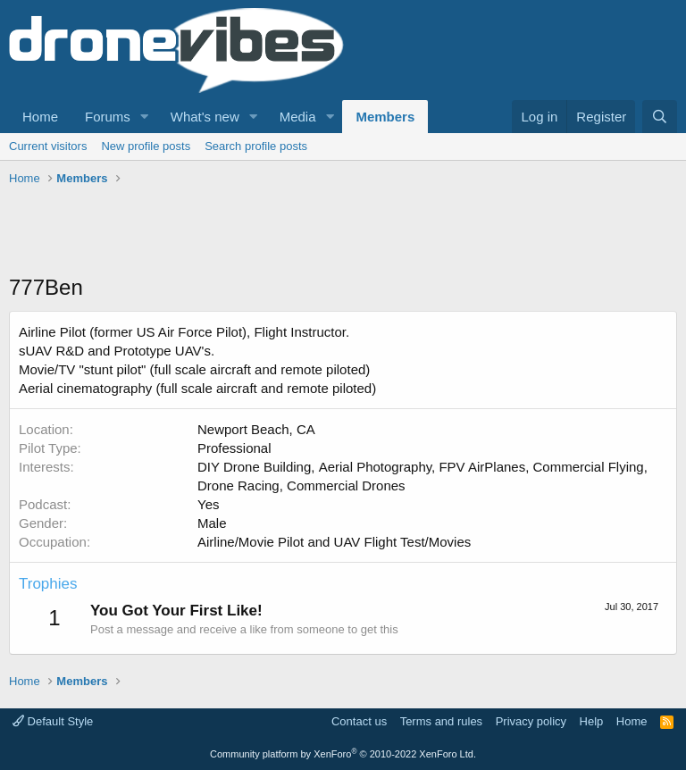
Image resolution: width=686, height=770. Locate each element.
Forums (107, 116)
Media (298, 116)
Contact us (359, 721)
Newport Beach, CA (256, 429)
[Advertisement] (334, 232)
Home (40, 116)
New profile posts (145, 146)
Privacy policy (531, 721)
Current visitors (48, 146)
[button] (144, 116)
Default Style (53, 721)
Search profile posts (256, 146)
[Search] (659, 116)
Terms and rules (441, 721)
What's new (205, 116)
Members (385, 116)
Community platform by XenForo (343, 754)
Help (592, 721)
